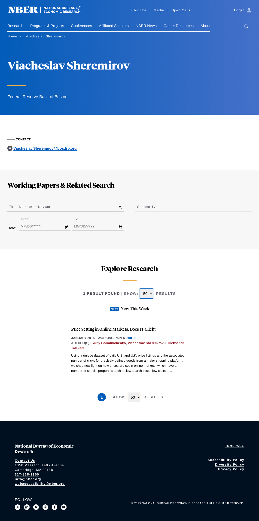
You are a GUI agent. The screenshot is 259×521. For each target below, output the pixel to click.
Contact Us (25, 460)
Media (159, 10)
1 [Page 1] (102, 397)
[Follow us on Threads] (45, 507)
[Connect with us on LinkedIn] (27, 507)
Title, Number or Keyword (31, 207)
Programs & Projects (47, 26)
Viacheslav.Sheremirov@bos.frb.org (45, 148)
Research (15, 26)
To (80, 219)
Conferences (81, 26)
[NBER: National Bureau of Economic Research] (48, 12)
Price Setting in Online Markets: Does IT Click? (113, 329)
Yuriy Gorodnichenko (109, 343)
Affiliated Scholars (114, 26)
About (205, 26)
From (29, 219)
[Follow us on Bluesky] (36, 507)
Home (12, 36)
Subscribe (137, 10)
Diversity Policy (229, 464)
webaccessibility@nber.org (40, 483)
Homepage (234, 446)
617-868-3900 (27, 474)
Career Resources (179, 26)
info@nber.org (28, 479)
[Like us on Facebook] (54, 507)
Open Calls (181, 10)
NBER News (146, 26)
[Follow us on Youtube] (64, 507)
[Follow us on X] (17, 507)
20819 (131, 338)
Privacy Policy (231, 469)
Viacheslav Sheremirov (146, 343)
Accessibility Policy (225, 460)
